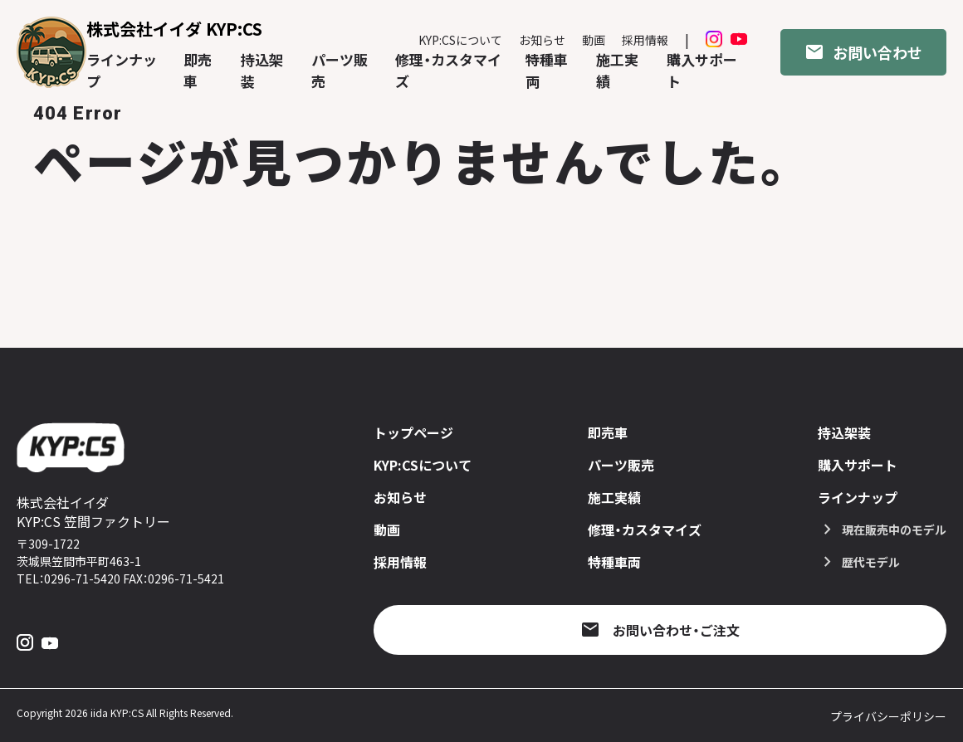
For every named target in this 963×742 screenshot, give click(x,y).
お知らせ (542, 40)
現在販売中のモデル (894, 529)
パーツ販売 (621, 465)
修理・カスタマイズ (644, 529)
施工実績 (614, 497)
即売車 (608, 432)
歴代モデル (871, 562)
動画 (593, 40)
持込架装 (844, 432)
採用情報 (645, 40)
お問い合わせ (877, 52)
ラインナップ (857, 497)
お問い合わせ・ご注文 (676, 630)
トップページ (413, 432)
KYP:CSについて (460, 40)
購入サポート (857, 465)
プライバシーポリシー (888, 716)
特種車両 (614, 562)
